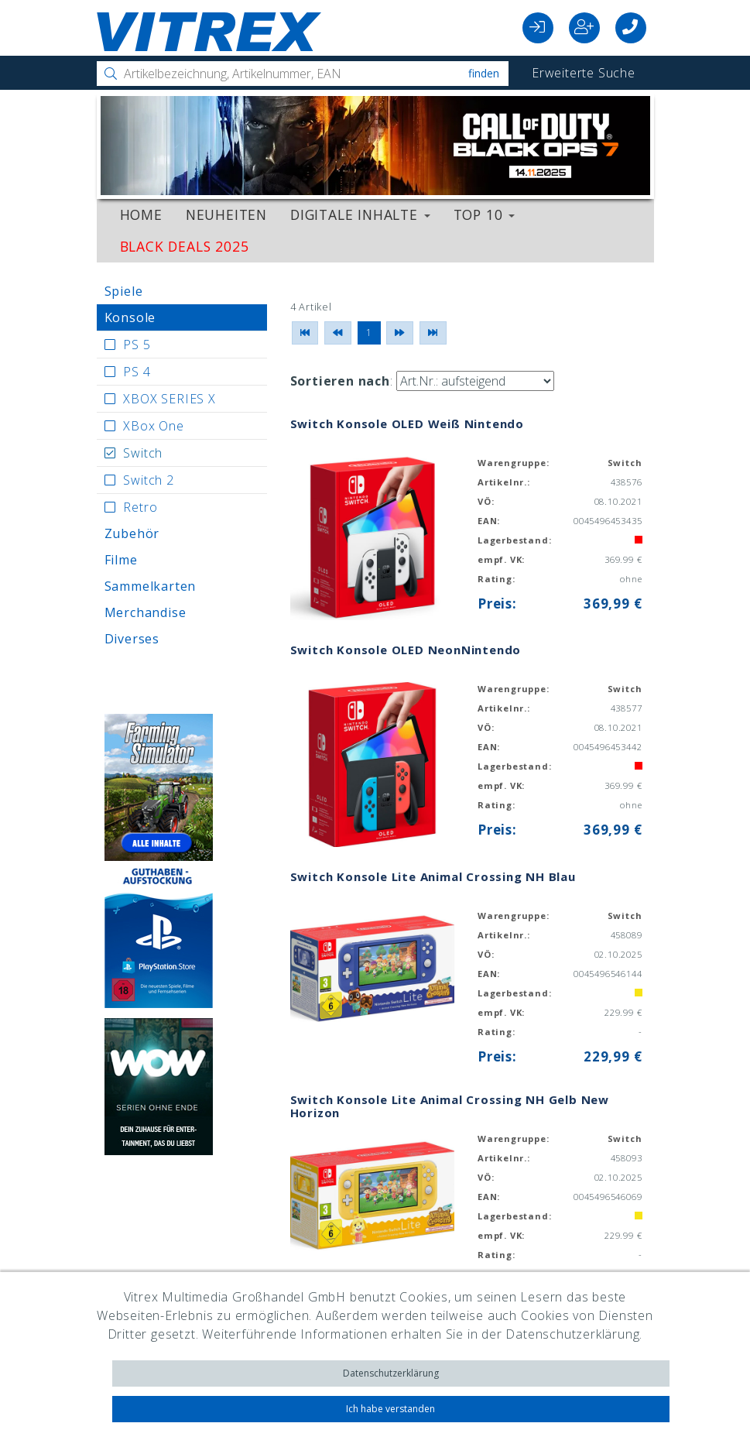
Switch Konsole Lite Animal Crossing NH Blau (433, 876)
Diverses (131, 638)
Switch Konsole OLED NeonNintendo (406, 649)
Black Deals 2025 (184, 246)
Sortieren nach (340, 380)
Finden (483, 73)
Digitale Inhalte (360, 214)
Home (141, 214)
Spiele (123, 291)
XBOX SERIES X (169, 398)
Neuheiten (226, 214)
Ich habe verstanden (390, 1408)
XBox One (153, 425)
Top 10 (484, 214)
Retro (140, 507)
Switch (143, 452)
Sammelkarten (150, 586)
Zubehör (132, 533)
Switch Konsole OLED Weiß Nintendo (407, 423)
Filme (121, 559)
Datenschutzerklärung (391, 1373)
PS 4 (136, 371)
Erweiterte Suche (583, 72)
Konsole (130, 317)
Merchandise (145, 612)
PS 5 (136, 344)
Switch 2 (148, 480)
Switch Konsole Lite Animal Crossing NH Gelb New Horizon (450, 1106)
